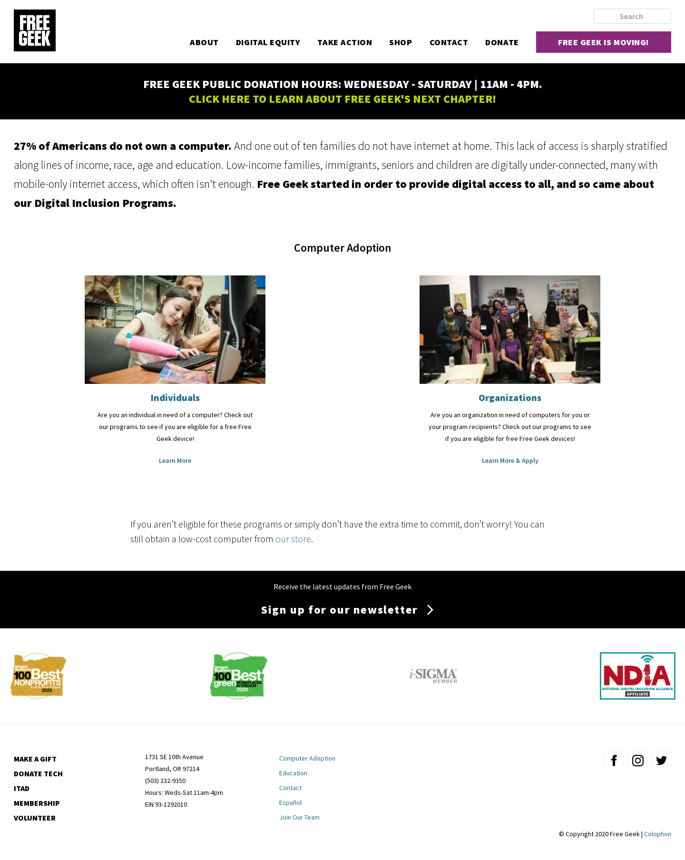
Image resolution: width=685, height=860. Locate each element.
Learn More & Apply (510, 460)
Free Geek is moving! (603, 42)
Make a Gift (35, 758)
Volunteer (35, 817)
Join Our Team (299, 817)
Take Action (344, 42)
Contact (449, 42)
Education (293, 773)
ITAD (21, 788)
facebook (614, 760)
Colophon (657, 834)
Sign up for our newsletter (339, 609)
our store (293, 539)
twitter (661, 760)
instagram (637, 760)
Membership (37, 803)
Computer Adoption (307, 758)
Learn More (175, 460)
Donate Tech (38, 773)
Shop (400, 42)
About (204, 42)
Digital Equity (268, 42)
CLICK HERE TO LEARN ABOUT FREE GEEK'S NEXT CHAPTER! (342, 98)
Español (290, 802)
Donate (502, 42)
